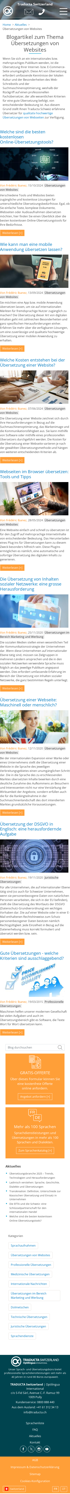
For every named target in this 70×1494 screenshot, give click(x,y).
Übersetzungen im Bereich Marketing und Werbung (28, 1296)
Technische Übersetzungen (29, 1317)
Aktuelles (21, 25)
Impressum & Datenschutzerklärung (35, 1467)
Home (7, 25)
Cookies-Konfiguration (35, 1481)
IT (64, 1489)
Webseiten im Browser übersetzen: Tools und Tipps (34, 474)
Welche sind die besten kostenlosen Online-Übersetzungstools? (26, 137)
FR (55, 1489)
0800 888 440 (45, 1402)
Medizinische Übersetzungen (30, 1274)
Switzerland (17, 1489)
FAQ (35, 1430)
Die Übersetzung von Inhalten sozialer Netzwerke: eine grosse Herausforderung (30, 584)
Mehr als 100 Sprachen (35, 1126)
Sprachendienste (22, 1336)
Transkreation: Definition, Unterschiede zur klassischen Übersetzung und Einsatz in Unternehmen (35, 1195)
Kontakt (35, 1442)
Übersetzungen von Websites (30, 1255)
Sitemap (35, 1474)
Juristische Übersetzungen (28, 1326)
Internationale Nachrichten (29, 1284)
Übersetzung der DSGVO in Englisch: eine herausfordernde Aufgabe (30, 829)
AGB (35, 1460)
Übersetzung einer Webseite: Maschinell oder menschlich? (28, 702)
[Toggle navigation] (62, 10)
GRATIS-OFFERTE (35, 1072)
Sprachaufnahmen (23, 1245)
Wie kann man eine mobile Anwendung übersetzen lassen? (31, 246)
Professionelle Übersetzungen (31, 1265)
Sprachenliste (35, 1423)
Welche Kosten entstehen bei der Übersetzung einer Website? (32, 362)
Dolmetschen (20, 1307)
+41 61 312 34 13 (47, 1407)
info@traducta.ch (35, 1412)
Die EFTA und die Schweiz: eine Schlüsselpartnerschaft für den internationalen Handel (27, 1207)
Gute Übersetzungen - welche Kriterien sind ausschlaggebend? (32, 955)
